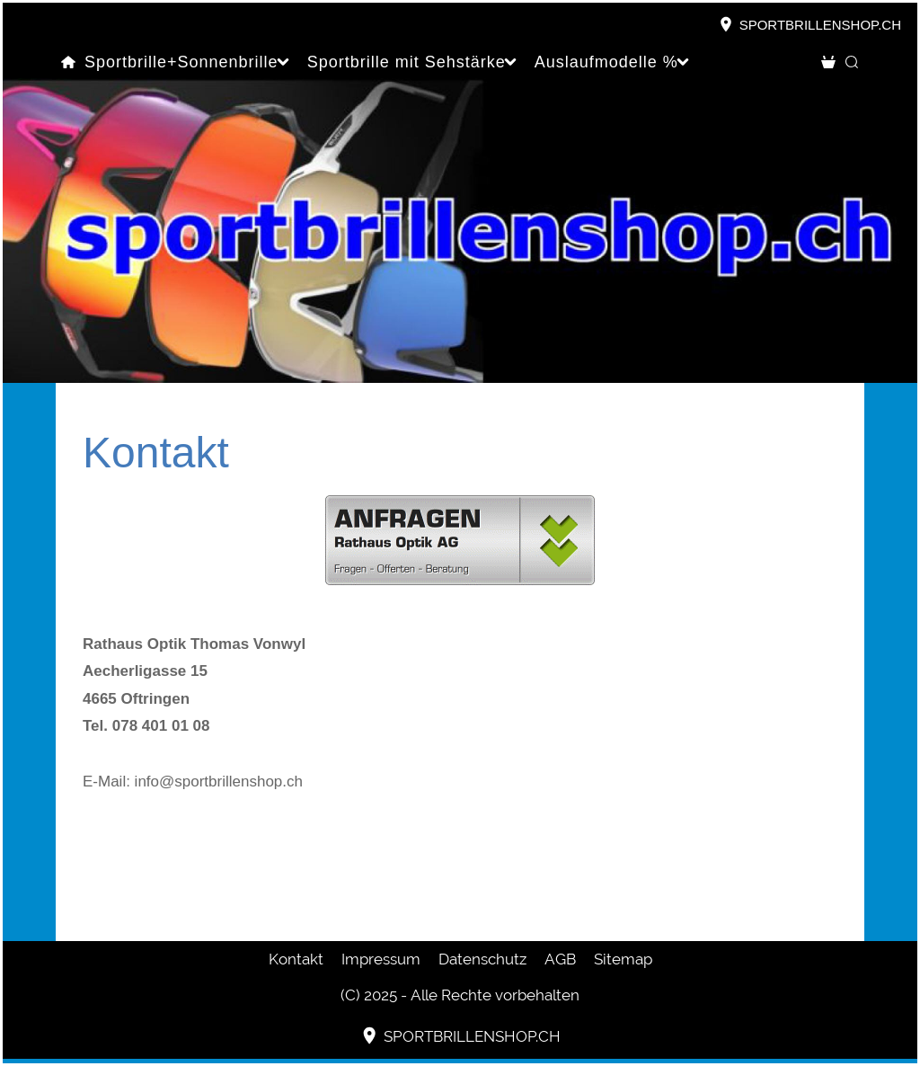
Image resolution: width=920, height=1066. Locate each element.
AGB (560, 959)
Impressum (380, 959)
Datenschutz (482, 959)
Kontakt (296, 959)
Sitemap (623, 959)
